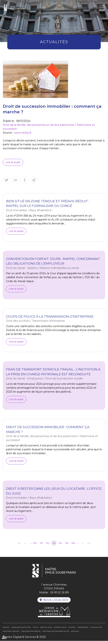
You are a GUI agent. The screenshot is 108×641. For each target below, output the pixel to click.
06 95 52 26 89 (59, 592)
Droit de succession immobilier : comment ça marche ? (47, 429)
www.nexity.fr (23, 132)
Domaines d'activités (21, 627)
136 (73, 543)
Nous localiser (55, 600)
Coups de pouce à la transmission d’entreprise (50, 317)
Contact (72, 627)
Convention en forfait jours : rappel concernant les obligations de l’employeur (53, 261)
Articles (75, 631)
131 (41, 543)
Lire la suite (13, 162)
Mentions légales (11, 631)
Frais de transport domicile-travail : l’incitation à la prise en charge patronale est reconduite (53, 372)
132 (47, 543)
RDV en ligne (46, 627)
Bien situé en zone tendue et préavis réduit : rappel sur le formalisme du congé (47, 203)
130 (35, 543)
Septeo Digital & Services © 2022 (24, 637)
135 (66, 543)
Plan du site (96, 627)
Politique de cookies (31, 631)
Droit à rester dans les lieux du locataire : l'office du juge (53, 491)
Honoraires (83, 627)
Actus (35, 627)
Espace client (60, 627)
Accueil (6, 627)
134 (60, 543)
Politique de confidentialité (55, 631)
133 (54, 543)
